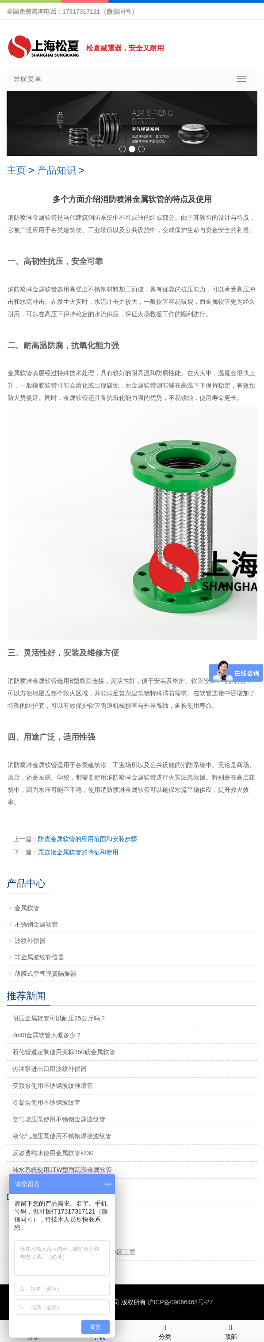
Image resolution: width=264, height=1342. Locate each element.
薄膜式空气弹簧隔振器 (46, 973)
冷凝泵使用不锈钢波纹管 (46, 1102)
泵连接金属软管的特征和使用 (78, 852)
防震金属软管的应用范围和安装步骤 (87, 838)
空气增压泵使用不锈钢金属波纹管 (58, 1119)
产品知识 (56, 170)
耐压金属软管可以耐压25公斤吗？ (59, 1018)
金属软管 (27, 907)
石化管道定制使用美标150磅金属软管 (63, 1051)
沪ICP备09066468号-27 (180, 1302)
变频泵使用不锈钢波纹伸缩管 (52, 1085)
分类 (165, 1330)
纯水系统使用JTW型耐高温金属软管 (62, 1169)
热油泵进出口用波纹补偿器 (49, 1068)
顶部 (231, 1330)
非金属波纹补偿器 (39, 957)
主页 (16, 170)
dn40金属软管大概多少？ (47, 1035)
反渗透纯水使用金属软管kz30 (53, 1152)
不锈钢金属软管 (36, 924)
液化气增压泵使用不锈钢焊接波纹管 (61, 1136)
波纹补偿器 (30, 940)
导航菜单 (27, 79)
